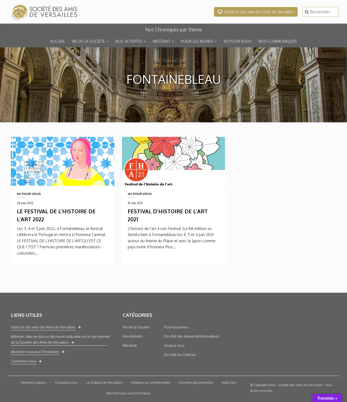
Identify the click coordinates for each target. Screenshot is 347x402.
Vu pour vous (174, 345)
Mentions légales (34, 382)
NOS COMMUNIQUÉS (277, 41)
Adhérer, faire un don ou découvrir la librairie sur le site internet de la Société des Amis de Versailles (60, 339)
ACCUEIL (57, 41)
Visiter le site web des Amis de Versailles (256, 11)
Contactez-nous (23, 361)
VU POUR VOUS (238, 41)
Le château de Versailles (104, 382)
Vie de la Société (136, 327)
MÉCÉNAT (161, 41)
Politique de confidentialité (150, 382)
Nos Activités (133, 336)
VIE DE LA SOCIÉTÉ (88, 41)
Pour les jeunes (176, 327)
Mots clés (229, 382)
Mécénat (130, 345)
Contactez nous (66, 382)
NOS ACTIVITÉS (128, 41)
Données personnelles (196, 382)
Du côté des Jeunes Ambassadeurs (192, 336)
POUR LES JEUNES (197, 41)
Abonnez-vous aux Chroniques (35, 351)
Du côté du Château (180, 354)
